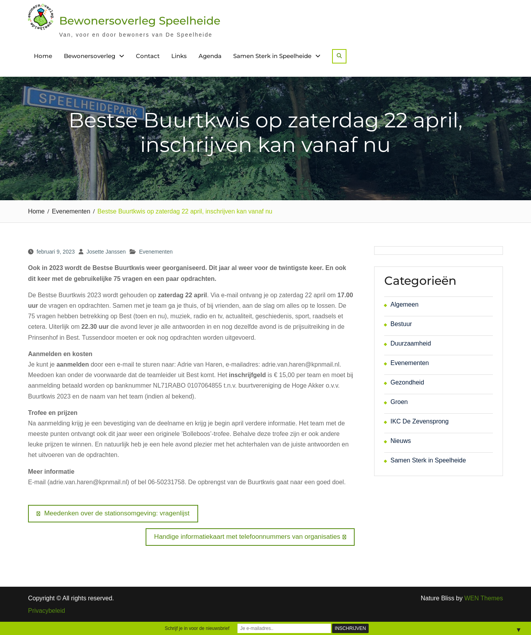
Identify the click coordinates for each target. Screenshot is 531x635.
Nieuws (400, 440)
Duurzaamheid (410, 343)
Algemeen (404, 304)
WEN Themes (483, 598)
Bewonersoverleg (89, 56)
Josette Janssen (106, 252)
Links (179, 56)
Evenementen (155, 252)
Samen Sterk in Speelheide (272, 56)
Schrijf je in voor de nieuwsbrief (197, 628)
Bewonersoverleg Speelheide (139, 20)
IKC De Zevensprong (419, 421)
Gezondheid (407, 382)
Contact (148, 56)
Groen (399, 402)
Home (43, 56)
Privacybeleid (46, 611)
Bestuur (401, 324)
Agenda (210, 56)
